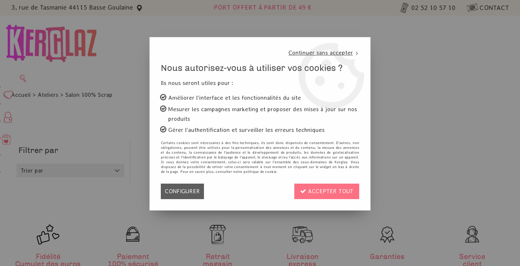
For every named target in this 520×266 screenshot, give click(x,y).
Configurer (182, 191)
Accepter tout (326, 191)
